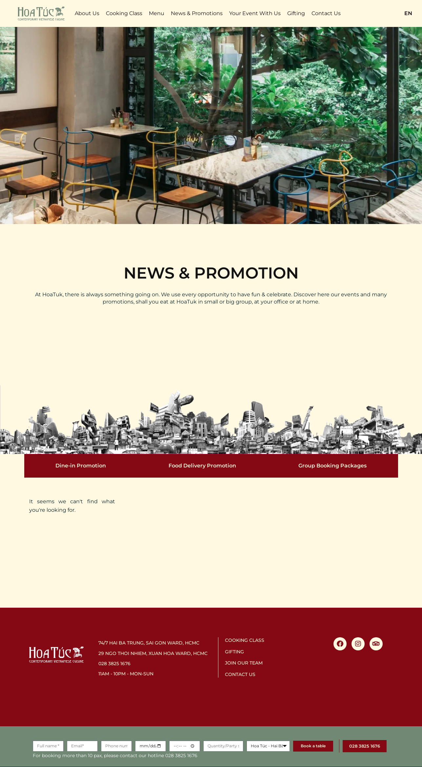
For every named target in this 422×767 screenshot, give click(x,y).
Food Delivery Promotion (202, 465)
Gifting (296, 13)
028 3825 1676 (114, 663)
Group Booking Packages (332, 465)
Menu (156, 13)
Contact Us (326, 13)
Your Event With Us (255, 13)
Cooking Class (124, 13)
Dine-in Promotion (80, 465)
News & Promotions (197, 13)
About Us (87, 13)
